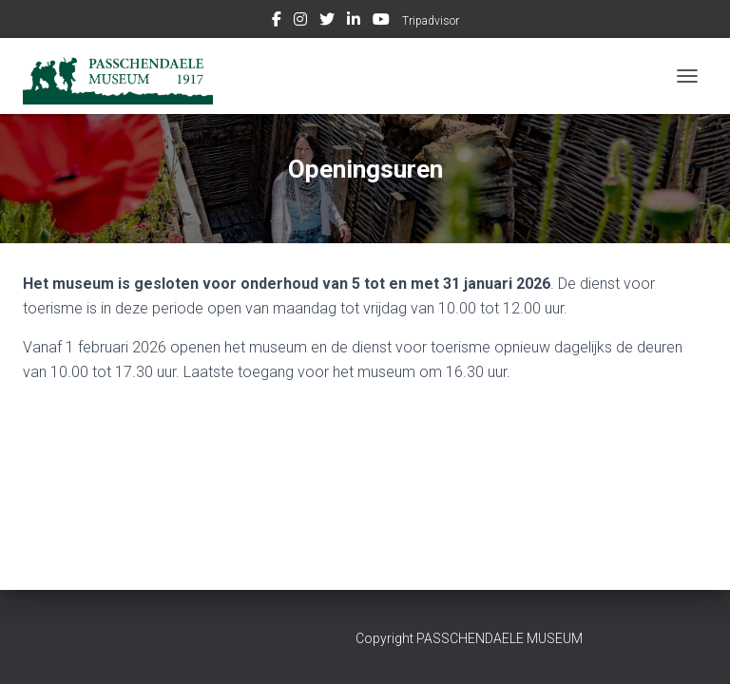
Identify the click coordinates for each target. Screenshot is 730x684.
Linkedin (353, 22)
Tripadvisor (430, 21)
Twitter (327, 22)
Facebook (276, 22)
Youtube (381, 22)
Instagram (300, 22)
